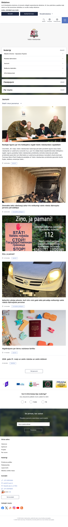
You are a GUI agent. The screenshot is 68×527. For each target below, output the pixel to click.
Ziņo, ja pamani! (8, 254)
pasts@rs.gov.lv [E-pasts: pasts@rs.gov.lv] (8, 483)
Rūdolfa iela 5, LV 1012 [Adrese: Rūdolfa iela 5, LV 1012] (10, 486)
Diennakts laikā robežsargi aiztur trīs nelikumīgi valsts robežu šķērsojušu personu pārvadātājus (30, 207)
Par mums (4, 452)
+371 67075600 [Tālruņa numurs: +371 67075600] (8, 489)
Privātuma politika (6, 462)
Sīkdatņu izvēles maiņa (8, 470)
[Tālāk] (64, 384)
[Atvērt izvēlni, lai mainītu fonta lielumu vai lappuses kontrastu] (57, 20)
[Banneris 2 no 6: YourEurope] (20, 384)
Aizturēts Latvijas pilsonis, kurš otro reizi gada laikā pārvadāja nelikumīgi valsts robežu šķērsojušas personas (33, 301)
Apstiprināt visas (29, 14)
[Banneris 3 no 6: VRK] (34, 384)
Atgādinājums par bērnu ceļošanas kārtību (18, 349)
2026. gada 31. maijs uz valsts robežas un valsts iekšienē (24, 359)
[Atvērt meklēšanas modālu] (43, 20)
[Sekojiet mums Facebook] (2, 508)
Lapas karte (4, 468)
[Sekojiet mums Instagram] (14, 508)
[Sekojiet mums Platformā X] (6, 508)
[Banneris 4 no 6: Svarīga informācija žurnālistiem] (47, 384)
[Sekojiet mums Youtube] (18, 508)
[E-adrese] (4, 491)
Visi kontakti (10, 497)
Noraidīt (10, 14)
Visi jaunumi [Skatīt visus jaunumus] (34, 371)
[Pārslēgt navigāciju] (65, 20)
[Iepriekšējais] (3, 384)
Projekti (3, 449)
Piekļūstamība (5, 465)
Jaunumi (14, 163)
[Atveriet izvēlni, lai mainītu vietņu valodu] (49, 20)
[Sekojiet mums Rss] (21, 508)
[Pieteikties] (33, 430)
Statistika (13, 363)
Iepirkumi (4, 447)
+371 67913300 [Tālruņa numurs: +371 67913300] (8, 480)
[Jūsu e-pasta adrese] (33, 424)
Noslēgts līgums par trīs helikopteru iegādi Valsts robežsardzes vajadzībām (31, 145)
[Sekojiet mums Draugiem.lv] (10, 508)
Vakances (4, 444)
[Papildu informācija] (10, 492)
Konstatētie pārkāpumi (18, 212)
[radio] (23, 402)
